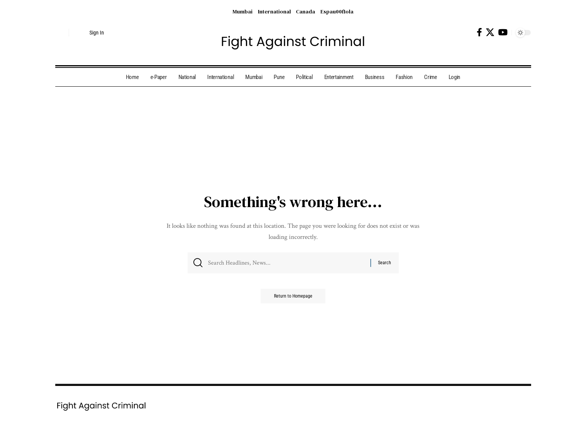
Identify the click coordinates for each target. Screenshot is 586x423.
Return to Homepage (293, 298)
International (274, 11)
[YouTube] (503, 32)
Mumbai (243, 11)
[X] (490, 32)
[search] (61, 32)
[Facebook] (479, 32)
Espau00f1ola (336, 11)
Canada (305, 11)
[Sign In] (89, 32)
